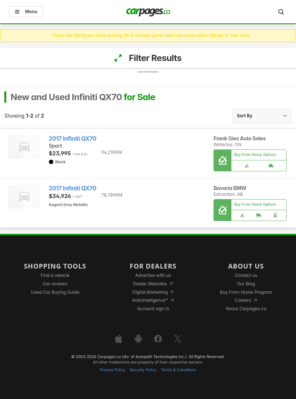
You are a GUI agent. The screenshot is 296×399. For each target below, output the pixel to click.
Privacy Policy (112, 370)
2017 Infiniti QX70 (72, 138)
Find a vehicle (55, 275)
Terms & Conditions (178, 370)
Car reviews (55, 283)
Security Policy (143, 370)
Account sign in (153, 308)
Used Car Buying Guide (55, 292)
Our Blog (246, 283)
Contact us (246, 275)
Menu (26, 11)
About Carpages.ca (246, 308)
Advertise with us (153, 275)
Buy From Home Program (246, 292)
